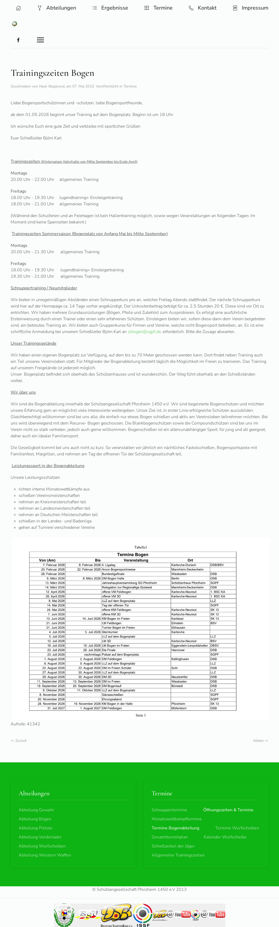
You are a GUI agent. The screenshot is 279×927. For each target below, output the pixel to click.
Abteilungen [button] (56, 7)
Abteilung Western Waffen (45, 855)
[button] (18, 8)
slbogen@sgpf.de (144, 332)
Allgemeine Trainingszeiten (178, 855)
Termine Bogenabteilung (175, 828)
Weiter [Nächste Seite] (260, 740)
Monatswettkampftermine (177, 819)
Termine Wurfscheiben (237, 828)
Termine (129, 86)
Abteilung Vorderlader (40, 837)
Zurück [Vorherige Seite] (19, 740)
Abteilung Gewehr (36, 810)
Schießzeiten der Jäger (173, 846)
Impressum (250, 7)
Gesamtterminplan (170, 837)
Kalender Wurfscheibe (225, 837)
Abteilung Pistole (35, 828)
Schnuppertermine (169, 810)
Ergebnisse (110, 7)
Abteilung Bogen (35, 819)
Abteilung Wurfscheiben (42, 846)
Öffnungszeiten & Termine (228, 810)
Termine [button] (158, 7)
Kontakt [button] (202, 7)
